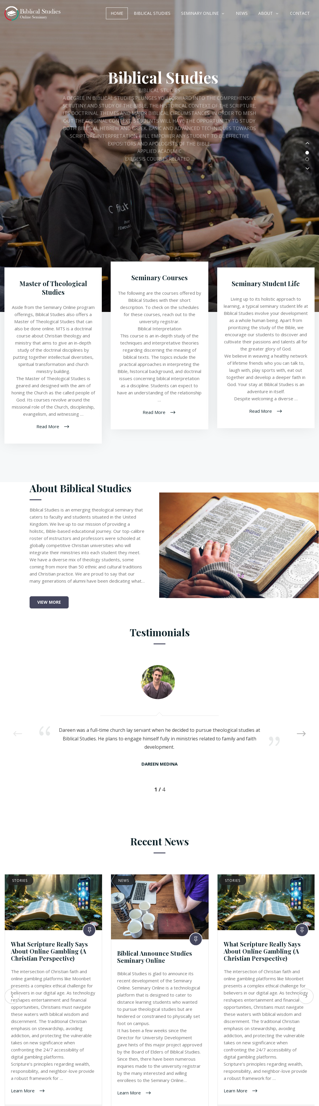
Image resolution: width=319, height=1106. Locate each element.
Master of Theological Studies (53, 292)
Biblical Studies (152, 13)
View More (49, 606)
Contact (300, 13)
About (265, 13)
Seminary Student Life (266, 287)
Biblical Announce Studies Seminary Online (154, 960)
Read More (48, 430)
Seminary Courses (159, 281)
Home (117, 13)
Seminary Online (200, 13)
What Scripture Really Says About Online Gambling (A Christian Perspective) (49, 955)
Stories (20, 884)
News (242, 13)
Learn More (23, 1094)
